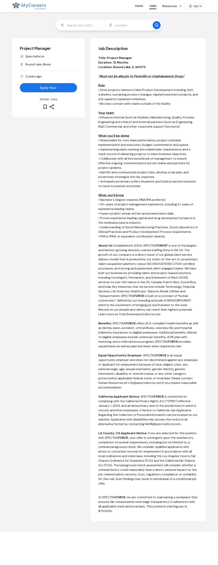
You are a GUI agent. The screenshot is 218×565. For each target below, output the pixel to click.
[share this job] (51, 107)
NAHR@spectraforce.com (162, 424)
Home (139, 6)
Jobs (152, 6)
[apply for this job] (48, 87)
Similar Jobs (48, 99)
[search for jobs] (157, 25)
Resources (172, 6)
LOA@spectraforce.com (144, 383)
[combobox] (81, 25)
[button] (195, 6)
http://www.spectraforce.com (139, 314)
